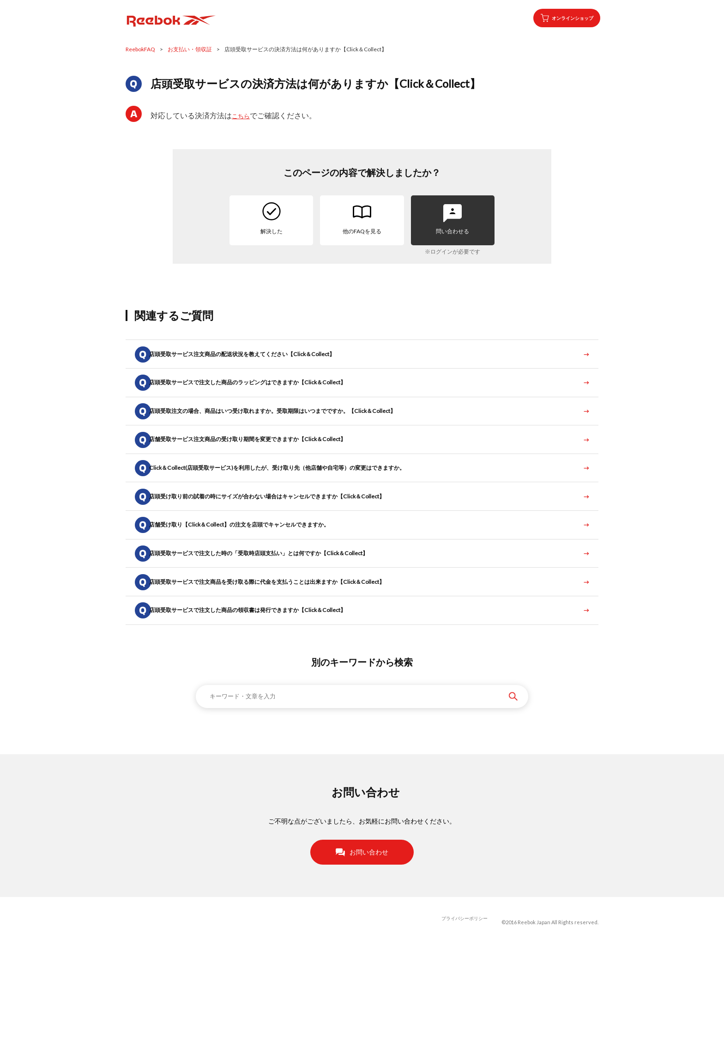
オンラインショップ (557, 18)
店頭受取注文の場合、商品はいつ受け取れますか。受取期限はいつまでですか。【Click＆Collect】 (303, 434)
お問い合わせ (362, 946)
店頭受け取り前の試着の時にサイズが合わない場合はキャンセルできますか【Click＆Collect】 (297, 548)
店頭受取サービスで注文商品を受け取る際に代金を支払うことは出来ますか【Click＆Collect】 (297, 662)
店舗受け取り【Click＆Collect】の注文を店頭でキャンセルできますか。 (264, 586)
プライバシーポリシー (462, 1016)
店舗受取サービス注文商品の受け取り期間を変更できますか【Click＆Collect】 (274, 472)
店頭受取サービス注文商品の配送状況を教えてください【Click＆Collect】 (267, 359)
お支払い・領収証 (190, 49)
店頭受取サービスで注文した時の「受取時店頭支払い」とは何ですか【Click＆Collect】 (287, 624)
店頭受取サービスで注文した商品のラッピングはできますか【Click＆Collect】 (274, 396)
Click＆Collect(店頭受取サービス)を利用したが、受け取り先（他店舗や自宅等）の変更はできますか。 (308, 510)
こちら (243, 115)
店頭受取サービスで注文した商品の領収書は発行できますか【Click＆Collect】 (274, 699)
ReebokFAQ (140, 49)
